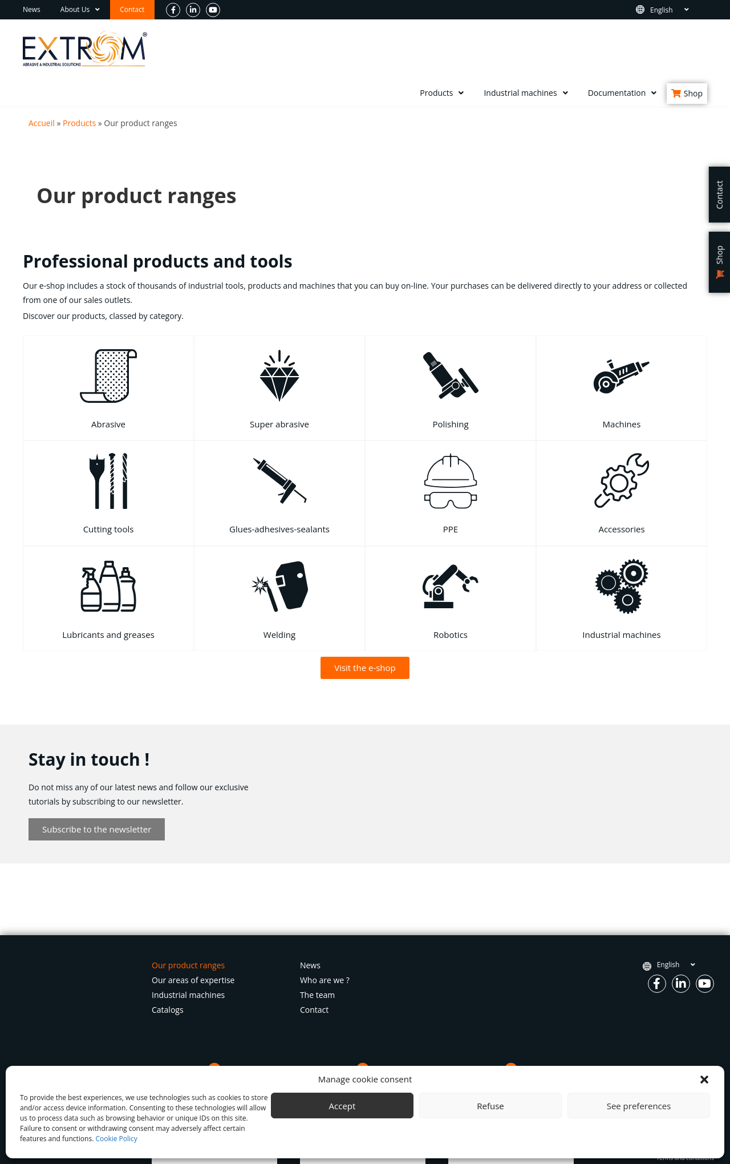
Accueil (42, 123)
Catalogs (168, 1009)
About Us (80, 10)
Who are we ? (325, 980)
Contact (132, 9)
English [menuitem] (661, 9)
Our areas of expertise (193, 980)
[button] (704, 1079)
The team (317, 994)
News (31, 9)
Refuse (490, 1106)
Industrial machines (525, 93)
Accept (342, 1106)
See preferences (639, 1106)
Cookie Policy (116, 1138)
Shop (693, 93)
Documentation (622, 93)
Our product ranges (188, 965)
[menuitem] (675, 10)
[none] (675, 10)
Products (442, 93)
